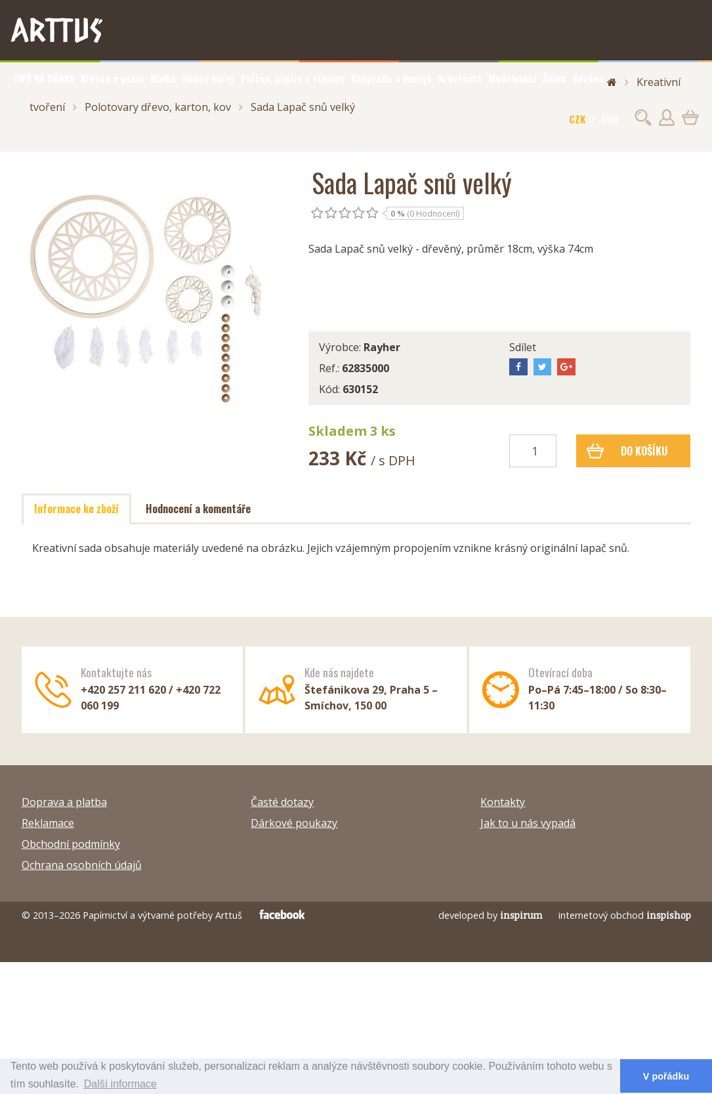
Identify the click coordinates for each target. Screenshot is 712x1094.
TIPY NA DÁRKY (43, 78)
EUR (610, 119)
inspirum (521, 915)
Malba (163, 78)
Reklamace (48, 823)
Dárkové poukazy (294, 823)
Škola (554, 78)
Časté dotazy (282, 802)
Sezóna (588, 78)
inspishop (668, 915)
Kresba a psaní (112, 78)
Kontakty (502, 802)
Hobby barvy (208, 78)
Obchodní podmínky (71, 844)
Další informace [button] (120, 1083)
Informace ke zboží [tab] (76, 508)
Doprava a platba (64, 802)
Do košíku (627, 450)
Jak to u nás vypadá (528, 823)
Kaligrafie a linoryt (391, 78)
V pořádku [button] (666, 1076)
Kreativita (460, 78)
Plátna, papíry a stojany (293, 78)
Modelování (512, 78)
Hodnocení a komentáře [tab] (198, 508)
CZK (577, 119)
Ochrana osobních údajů (82, 865)
